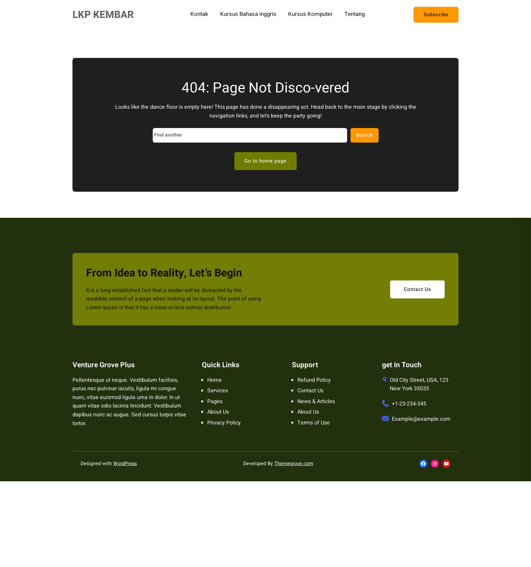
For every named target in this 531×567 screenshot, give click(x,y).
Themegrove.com (293, 471)
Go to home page (266, 161)
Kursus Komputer (310, 14)
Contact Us (417, 296)
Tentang (354, 14)
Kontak (199, 14)
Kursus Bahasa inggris (248, 14)
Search (364, 135)
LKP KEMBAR (103, 14)
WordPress (125, 471)
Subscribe (436, 14)
